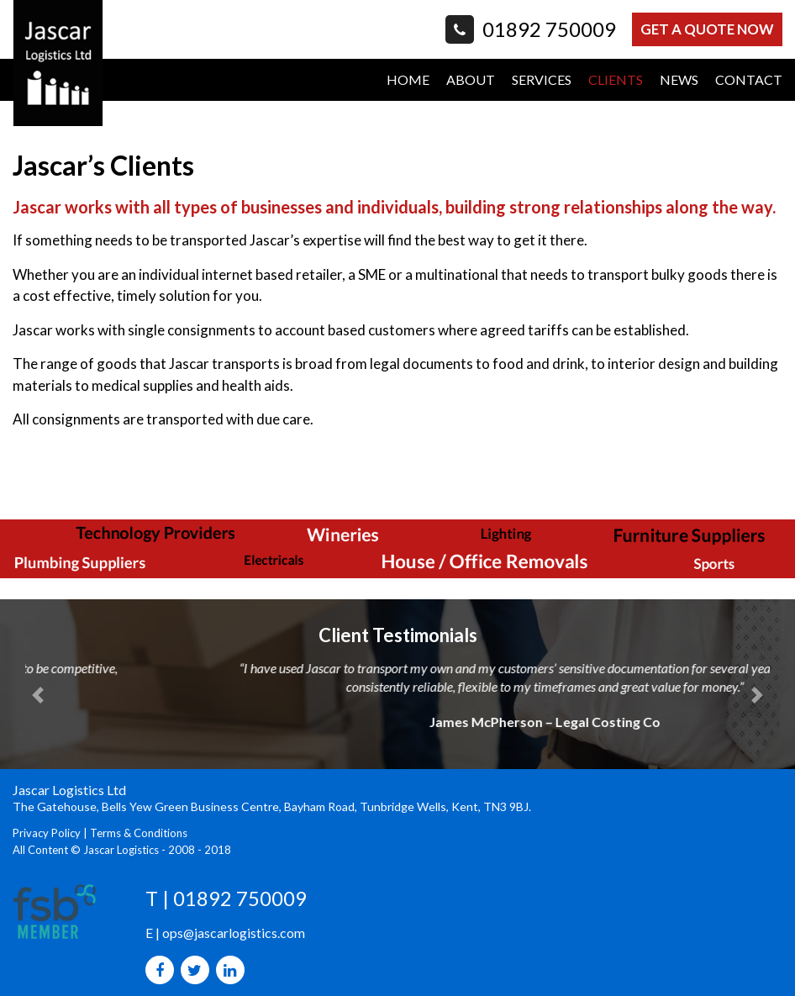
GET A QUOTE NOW (706, 29)
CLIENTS (615, 79)
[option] (397, 468)
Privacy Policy (47, 833)
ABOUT (470, 79)
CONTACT (748, 79)
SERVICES (541, 79)
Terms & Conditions (138, 833)
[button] (37, 695)
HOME (408, 79)
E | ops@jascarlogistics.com (225, 932)
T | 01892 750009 (226, 898)
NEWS (679, 79)
